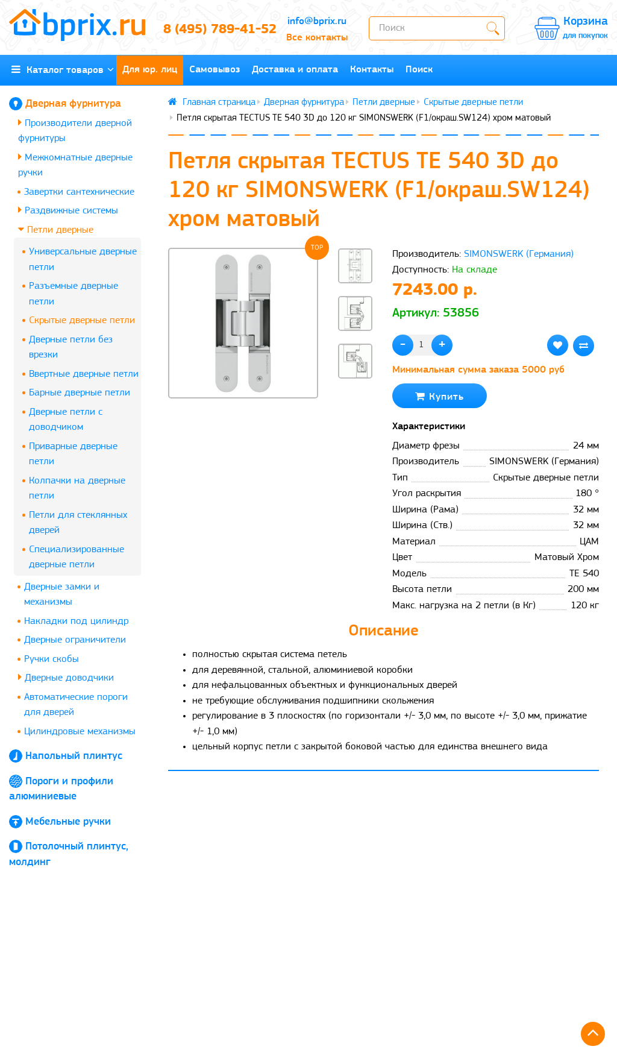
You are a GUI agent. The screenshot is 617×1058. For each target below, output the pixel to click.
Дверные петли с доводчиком (65, 420)
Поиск (419, 70)
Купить (439, 396)
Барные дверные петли (79, 393)
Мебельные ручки (68, 822)
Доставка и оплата (295, 70)
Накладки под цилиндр (76, 621)
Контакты (371, 70)
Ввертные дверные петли (84, 374)
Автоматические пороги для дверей (76, 705)
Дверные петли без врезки (71, 348)
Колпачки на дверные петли (77, 489)
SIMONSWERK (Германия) (519, 254)
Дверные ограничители (75, 640)
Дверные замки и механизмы (61, 595)
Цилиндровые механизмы (80, 731)
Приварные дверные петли (73, 454)
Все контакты (317, 38)
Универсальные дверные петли (83, 259)
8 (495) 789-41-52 (214, 30)
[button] (355, 398)
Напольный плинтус (73, 756)
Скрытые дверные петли (82, 320)
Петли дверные (55, 229)
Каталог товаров (62, 69)
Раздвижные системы (68, 210)
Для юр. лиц (149, 70)
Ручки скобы (51, 659)
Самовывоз (214, 70)
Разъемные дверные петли (73, 294)
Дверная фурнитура (73, 104)
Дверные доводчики (66, 677)
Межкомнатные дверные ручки (75, 164)
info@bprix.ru (316, 21)
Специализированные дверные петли (76, 557)
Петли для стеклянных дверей (78, 523)
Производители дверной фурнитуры (75, 130)
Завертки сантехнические (79, 192)
